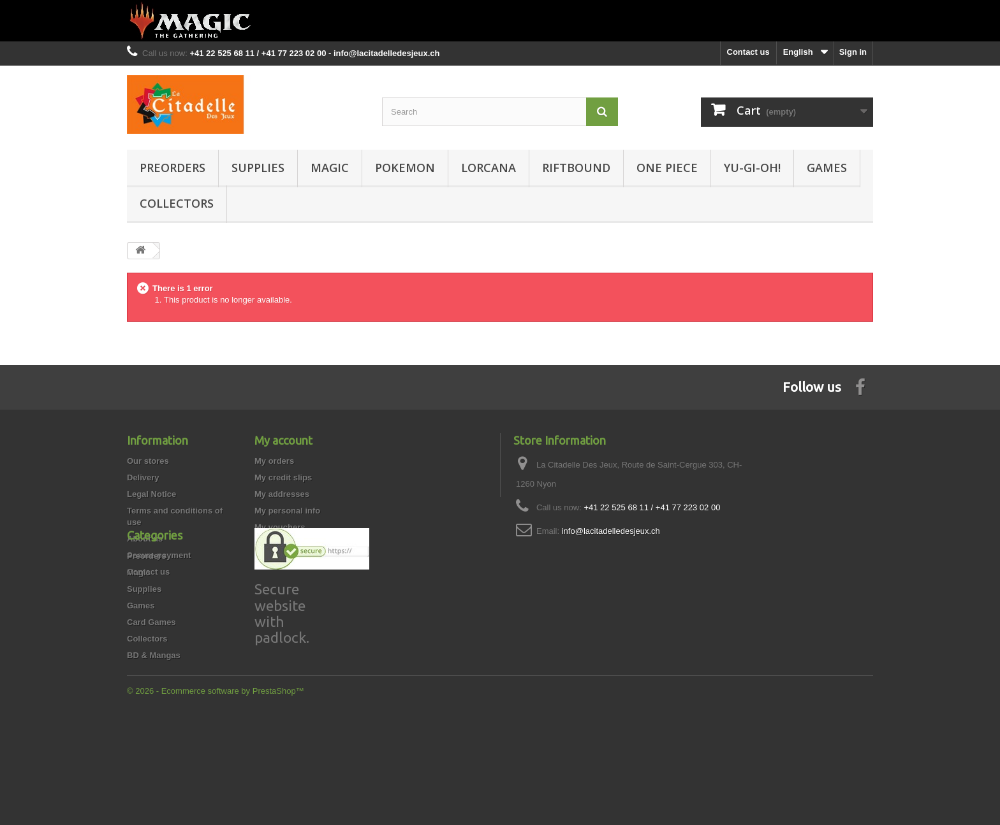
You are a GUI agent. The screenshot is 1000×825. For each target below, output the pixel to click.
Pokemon (405, 167)
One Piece (667, 167)
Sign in (853, 52)
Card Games (151, 711)
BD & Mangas (153, 744)
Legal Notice (151, 494)
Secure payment (159, 555)
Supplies (258, 167)
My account (283, 440)
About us (145, 538)
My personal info (287, 510)
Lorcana (488, 167)
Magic (330, 167)
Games (827, 167)
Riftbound (576, 167)
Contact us (748, 52)
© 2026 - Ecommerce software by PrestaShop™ (215, 790)
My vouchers (279, 527)
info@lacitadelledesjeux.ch (611, 531)
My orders (274, 461)
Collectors (177, 203)
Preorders (172, 167)
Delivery (143, 477)
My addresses (281, 494)
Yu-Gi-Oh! (752, 167)
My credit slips (283, 477)
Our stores (148, 461)
